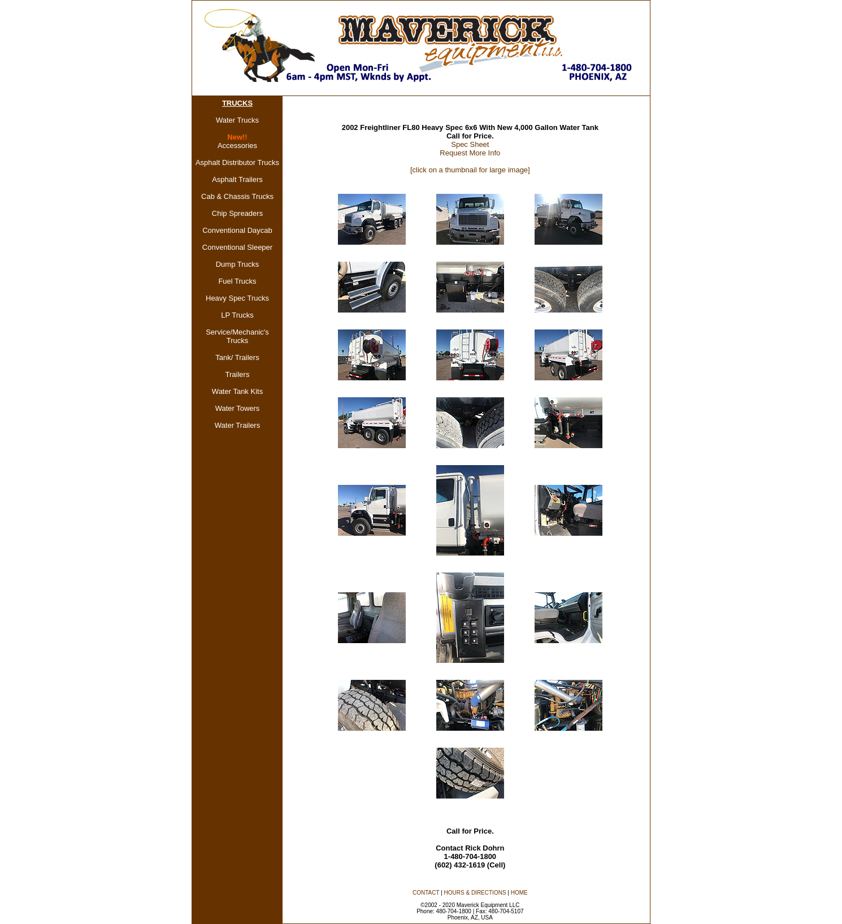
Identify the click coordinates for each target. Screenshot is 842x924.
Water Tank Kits (237, 391)
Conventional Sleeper (237, 247)
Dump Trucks (237, 264)
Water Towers (237, 408)
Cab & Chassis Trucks (237, 196)
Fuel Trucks (237, 281)
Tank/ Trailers (237, 357)
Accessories (237, 145)
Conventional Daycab (237, 230)
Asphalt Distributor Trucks (237, 162)
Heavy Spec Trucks (237, 298)
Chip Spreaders (237, 213)
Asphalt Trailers (237, 179)
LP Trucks (237, 315)
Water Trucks (237, 120)
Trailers (237, 374)
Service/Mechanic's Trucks (237, 336)
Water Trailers (237, 425)
